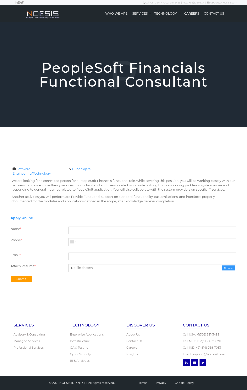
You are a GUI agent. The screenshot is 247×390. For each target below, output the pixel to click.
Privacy (161, 383)
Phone (16, 240)
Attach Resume (23, 266)
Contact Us (134, 341)
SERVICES (140, 13)
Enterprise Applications (87, 334)
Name (16, 229)
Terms (142, 383)
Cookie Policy (184, 383)
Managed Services (27, 341)
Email (16, 255)
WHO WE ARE (116, 13)
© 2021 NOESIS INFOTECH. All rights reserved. (82, 383)
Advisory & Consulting (29, 334)
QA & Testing (79, 347)
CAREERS (191, 13)
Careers (131, 347)
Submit (21, 279)
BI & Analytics (80, 360)
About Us (133, 334)
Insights (132, 354)
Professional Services (29, 347)
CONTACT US (214, 13)
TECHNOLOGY (166, 13)
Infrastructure (80, 341)
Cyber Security (80, 354)
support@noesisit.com (222, 2)
